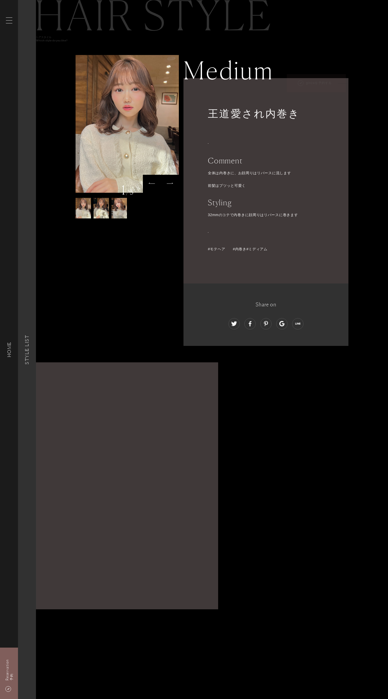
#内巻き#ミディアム (250, 249)
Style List (27, 349)
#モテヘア (216, 249)
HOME (9, 349)
